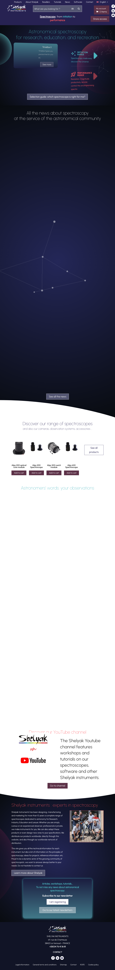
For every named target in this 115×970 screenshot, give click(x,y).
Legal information (22, 965)
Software (78, 2)
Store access (100, 18)
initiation (67, 16)
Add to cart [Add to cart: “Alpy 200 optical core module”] (19, 473)
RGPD (82, 965)
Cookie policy (93, 965)
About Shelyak (32, 2)
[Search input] (51, 9)
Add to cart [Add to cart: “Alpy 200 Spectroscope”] (36, 473)
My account (101, 9)
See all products (94, 450)
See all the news (57, 396)
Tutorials (57, 2)
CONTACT (57, 952)
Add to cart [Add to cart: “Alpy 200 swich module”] (54, 473)
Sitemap (63, 965)
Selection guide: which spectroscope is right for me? (57, 96)
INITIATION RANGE (82, 53)
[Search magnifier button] (79, 9)
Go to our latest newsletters (57, 910)
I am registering (57, 901)
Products (18, 2)
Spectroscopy (48, 16)
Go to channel (57, 785)
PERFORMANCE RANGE (84, 74)
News (67, 2)
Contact (89, 2)
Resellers (46, 2)
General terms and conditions (44, 965)
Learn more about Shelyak (28, 872)
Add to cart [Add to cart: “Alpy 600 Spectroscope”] (71, 473)
